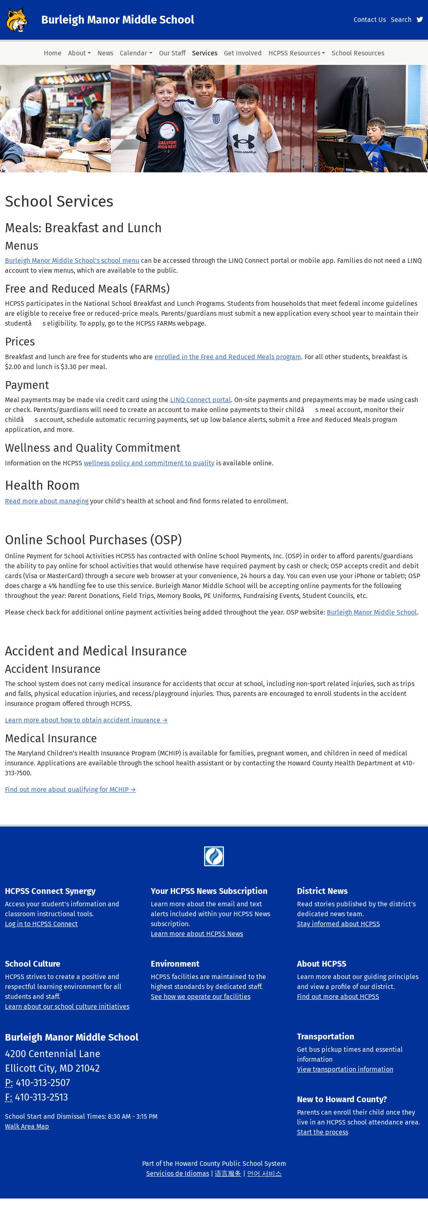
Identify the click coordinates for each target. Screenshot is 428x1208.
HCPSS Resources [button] (294, 53)
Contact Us (370, 20)
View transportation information (345, 1069)
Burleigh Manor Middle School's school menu (72, 260)
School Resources (358, 53)
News (105, 53)
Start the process (322, 1132)
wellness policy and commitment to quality (149, 463)
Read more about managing (46, 501)
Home (53, 53)
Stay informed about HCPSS (338, 924)
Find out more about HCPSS (338, 997)
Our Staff (172, 53)
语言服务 (228, 1173)
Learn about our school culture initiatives (67, 1006)
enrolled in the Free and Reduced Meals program (228, 357)
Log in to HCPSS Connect (41, 924)
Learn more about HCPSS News (197, 934)
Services (204, 53)
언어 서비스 (264, 1173)
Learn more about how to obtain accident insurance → (86, 720)
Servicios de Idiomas (177, 1173)
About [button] (77, 53)
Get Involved (243, 53)
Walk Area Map (27, 1126)
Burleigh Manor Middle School (117, 19)
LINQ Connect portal (200, 400)
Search (401, 20)
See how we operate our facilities (200, 997)
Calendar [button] (133, 53)
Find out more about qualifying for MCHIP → (70, 789)
